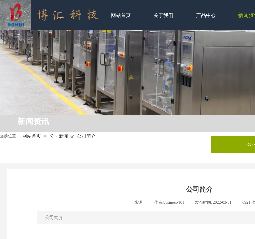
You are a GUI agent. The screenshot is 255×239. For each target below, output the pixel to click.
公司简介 (86, 136)
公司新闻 (59, 136)
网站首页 (31, 136)
